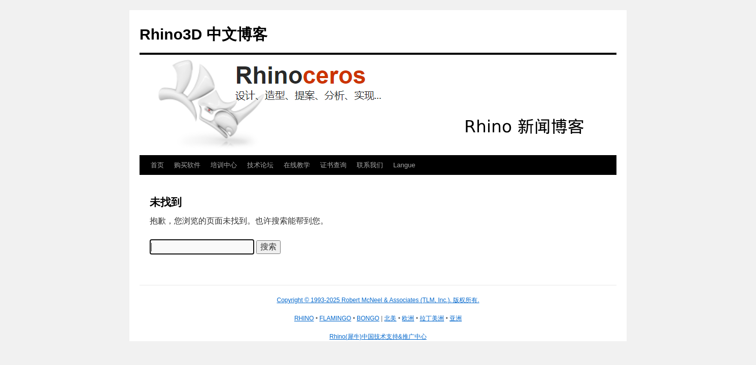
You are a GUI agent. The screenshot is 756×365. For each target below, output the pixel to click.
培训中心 (224, 165)
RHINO (304, 318)
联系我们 (370, 165)
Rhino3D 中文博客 (203, 34)
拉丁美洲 (432, 318)
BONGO (368, 318)
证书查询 (333, 165)
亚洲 (456, 318)
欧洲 (408, 318)
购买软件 (187, 165)
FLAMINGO (335, 318)
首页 (157, 165)
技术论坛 (260, 165)
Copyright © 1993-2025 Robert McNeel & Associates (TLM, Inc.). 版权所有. (378, 300)
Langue (404, 165)
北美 (390, 318)
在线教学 (297, 165)
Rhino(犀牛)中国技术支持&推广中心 (377, 336)
